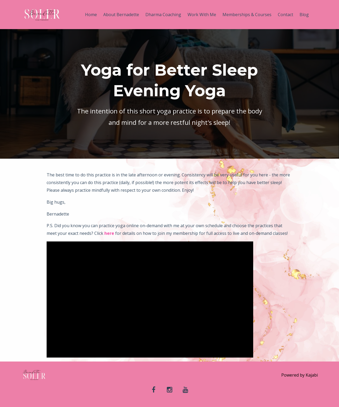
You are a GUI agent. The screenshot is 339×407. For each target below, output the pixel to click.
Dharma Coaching (163, 14)
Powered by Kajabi (299, 375)
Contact (285, 14)
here (109, 233)
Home (91, 14)
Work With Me (202, 14)
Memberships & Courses (246, 14)
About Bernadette (121, 14)
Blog (304, 14)
